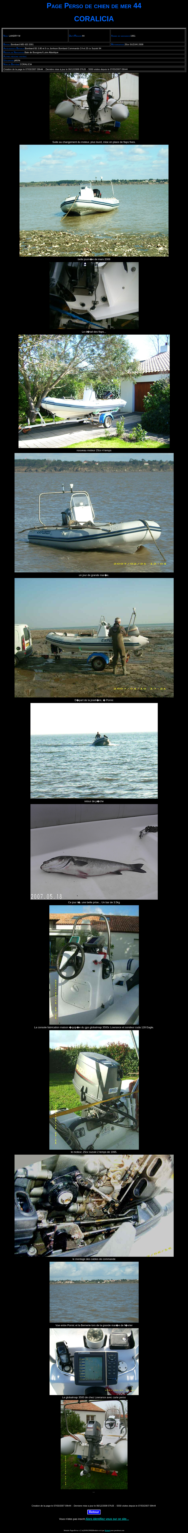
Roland (107, 1530)
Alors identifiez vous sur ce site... (107, 1518)
